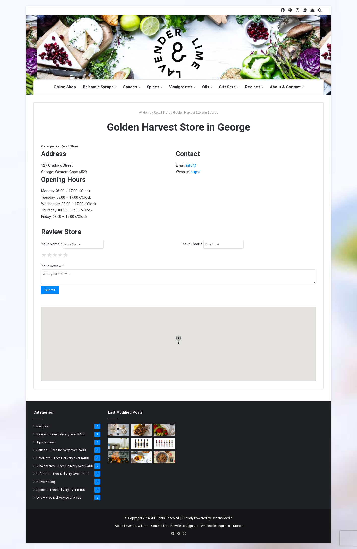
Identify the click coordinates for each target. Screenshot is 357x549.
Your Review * (52, 266)
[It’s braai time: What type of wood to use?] (118, 457)
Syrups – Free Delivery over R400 (60, 434)
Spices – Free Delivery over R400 (60, 490)
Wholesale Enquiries (215, 526)
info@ (191, 165)
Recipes (252, 87)
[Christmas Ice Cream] (118, 430)
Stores (237, 526)
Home (145, 112)
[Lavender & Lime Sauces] (141, 443)
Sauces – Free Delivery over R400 (61, 450)
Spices (153, 87)
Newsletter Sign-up (184, 526)
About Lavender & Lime (131, 526)
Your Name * (51, 244)
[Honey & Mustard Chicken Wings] (141, 430)
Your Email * (192, 244)
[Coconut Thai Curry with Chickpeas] (141, 457)
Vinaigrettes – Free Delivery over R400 (64, 466)
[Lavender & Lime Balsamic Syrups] (164, 443)
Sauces (130, 87)
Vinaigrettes (180, 87)
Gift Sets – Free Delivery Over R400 (62, 474)
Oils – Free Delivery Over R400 (58, 497)
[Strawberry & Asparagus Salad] (164, 430)
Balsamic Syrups (98, 87)
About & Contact (285, 87)
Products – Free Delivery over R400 (62, 458)
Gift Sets (227, 87)
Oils (205, 87)
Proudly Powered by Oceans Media (207, 518)
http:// (195, 172)
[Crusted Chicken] (164, 457)
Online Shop (65, 87)
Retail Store (162, 112)
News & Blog (45, 482)
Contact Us (159, 526)
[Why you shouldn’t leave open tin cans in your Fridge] (118, 443)
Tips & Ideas (45, 442)
